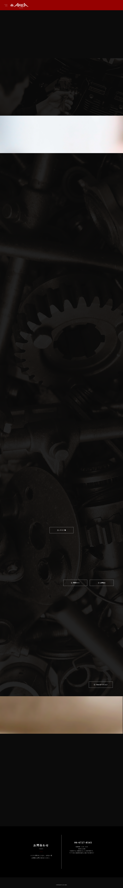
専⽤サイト (76, 582)
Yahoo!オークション (102, 684)
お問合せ (102, 582)
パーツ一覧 (62, 530)
